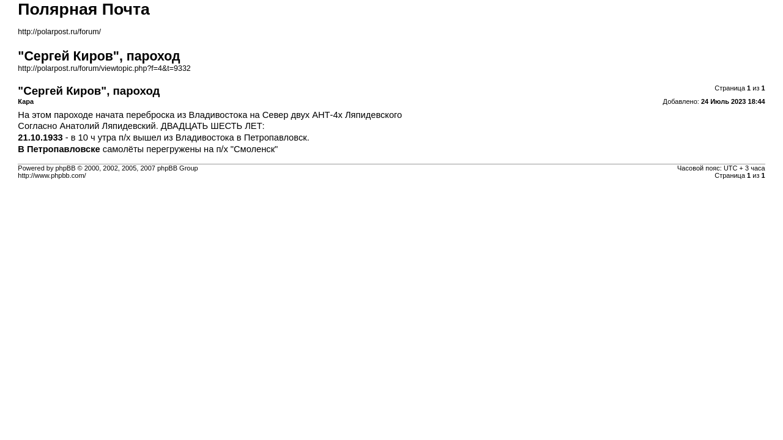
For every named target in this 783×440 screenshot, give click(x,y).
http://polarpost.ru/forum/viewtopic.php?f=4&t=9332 (104, 68)
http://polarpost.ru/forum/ (59, 32)
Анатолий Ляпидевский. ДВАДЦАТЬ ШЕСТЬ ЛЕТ (160, 126)
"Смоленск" (254, 149)
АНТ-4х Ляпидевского (357, 115)
